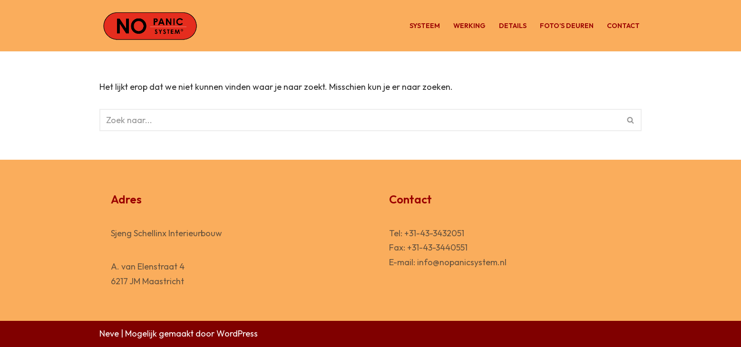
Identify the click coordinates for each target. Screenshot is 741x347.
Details (512, 25)
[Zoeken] (359, 120)
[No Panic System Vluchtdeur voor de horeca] (149, 26)
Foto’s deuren (567, 25)
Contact (623, 25)
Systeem (425, 25)
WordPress (237, 333)
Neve (109, 333)
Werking (469, 25)
